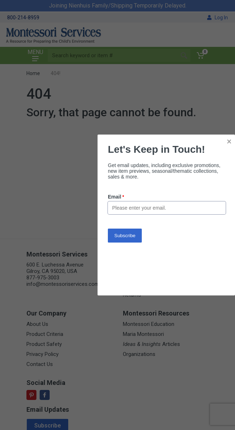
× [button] (229, 141)
